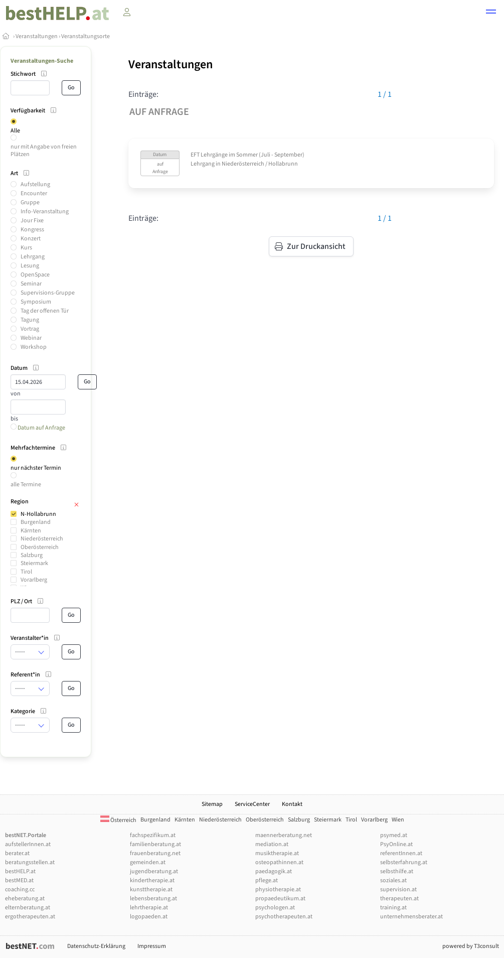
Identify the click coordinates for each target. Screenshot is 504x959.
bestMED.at (19, 880)
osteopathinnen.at (279, 862)
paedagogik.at (273, 871)
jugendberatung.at (154, 871)
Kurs (26, 247)
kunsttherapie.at (151, 889)
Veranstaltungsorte (85, 36)
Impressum (151, 946)
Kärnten (31, 530)
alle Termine (26, 484)
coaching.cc (20, 889)
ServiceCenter (252, 804)
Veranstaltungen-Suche (42, 61)
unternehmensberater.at (411, 916)
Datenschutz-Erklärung (96, 946)
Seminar (31, 284)
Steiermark (34, 563)
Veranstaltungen (37, 36)
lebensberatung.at (153, 898)
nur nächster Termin (36, 468)
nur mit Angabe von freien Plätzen (44, 150)
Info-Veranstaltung (45, 211)
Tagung (30, 320)
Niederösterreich (42, 538)
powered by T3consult (470, 946)
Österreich (118, 820)
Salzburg (32, 555)
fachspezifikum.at (153, 835)
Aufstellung (35, 184)
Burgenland (36, 522)
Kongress (32, 229)
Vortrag (30, 329)
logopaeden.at (148, 916)
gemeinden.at (147, 862)
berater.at (17, 853)
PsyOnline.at (396, 844)
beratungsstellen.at (30, 862)
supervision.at (398, 889)
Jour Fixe (32, 220)
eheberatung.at (25, 898)
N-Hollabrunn (38, 514)
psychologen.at (275, 907)
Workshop (34, 347)
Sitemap (212, 804)
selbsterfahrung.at (403, 862)
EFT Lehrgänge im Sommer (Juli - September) (247, 155)
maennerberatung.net (283, 835)
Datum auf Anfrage (38, 428)
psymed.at (393, 835)
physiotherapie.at (278, 889)
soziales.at (393, 880)
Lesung (30, 265)
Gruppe (30, 202)
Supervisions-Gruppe (48, 293)
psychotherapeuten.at (283, 916)
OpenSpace (35, 274)
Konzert (31, 238)
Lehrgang (33, 256)
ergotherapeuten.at (30, 916)
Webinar (31, 338)
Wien (398, 819)
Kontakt (292, 804)
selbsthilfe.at (396, 871)
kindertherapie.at (152, 880)
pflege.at (266, 880)
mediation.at (271, 844)
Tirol (26, 572)
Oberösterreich (40, 547)
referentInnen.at (401, 853)
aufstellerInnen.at (28, 844)
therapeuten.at (399, 898)
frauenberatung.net (155, 853)
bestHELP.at (20, 871)
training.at (393, 907)
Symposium (36, 302)
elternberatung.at (27, 907)
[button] (491, 13)
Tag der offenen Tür (45, 311)
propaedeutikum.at (280, 898)
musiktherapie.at (277, 853)
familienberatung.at (155, 844)
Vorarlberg (34, 580)
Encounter (34, 193)
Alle (15, 130)
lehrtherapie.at (149, 907)
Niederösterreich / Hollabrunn (260, 164)
